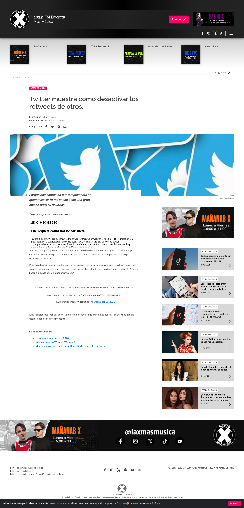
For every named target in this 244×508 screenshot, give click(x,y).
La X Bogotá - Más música (19, 19)
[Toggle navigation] (231, 33)
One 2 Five (211, 46)
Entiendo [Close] (234, 503)
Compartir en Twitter (52, 127)
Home (15, 77)
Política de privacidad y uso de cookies (26, 468)
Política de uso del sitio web (21, 471)
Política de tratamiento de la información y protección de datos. (37, 474)
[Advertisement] (84, 378)
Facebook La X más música (202, 33)
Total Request (100, 46)
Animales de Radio (160, 46)
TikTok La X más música (221, 33)
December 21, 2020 (104, 301)
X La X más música (215, 33)
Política (155, 503)
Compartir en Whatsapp (59, 127)
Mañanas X (40, 46)
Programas (220, 72)
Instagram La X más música (209, 33)
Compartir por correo (65, 127)
